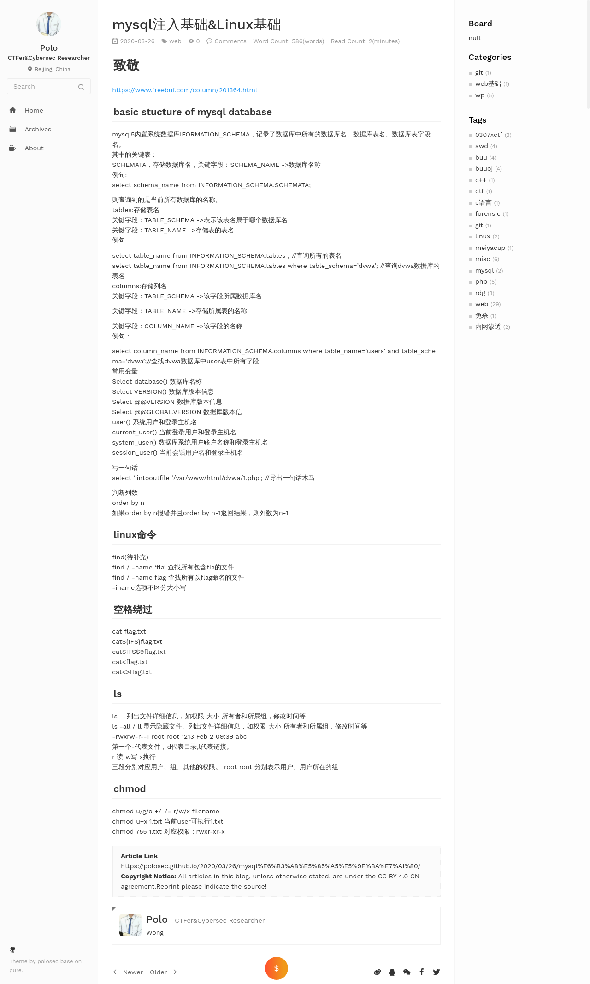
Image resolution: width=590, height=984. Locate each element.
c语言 (483, 202)
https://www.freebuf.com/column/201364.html (184, 90)
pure (15, 970)
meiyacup (490, 247)
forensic (488, 213)
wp (479, 95)
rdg (480, 292)
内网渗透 (488, 326)
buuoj (484, 168)
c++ (481, 180)
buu (481, 157)
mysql (484, 270)
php (481, 281)
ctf (479, 191)
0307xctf (488, 134)
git (479, 72)
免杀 (481, 315)
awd (481, 145)
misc (482, 258)
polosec (48, 961)
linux (482, 236)
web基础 (488, 83)
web (481, 304)
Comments (230, 41)
